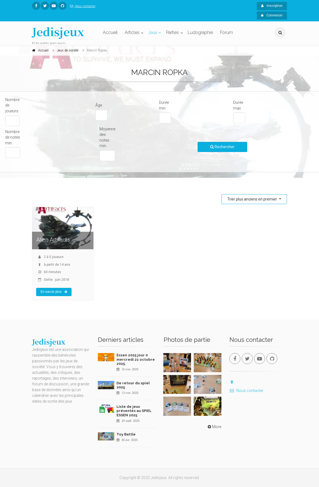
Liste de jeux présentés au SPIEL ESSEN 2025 (134, 411)
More (214, 427)
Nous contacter (81, 6)
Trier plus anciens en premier (252, 199)
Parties (172, 32)
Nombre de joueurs (12, 105)
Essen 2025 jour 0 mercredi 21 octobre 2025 (135, 359)
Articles (132, 32)
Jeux (152, 32)
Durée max (238, 105)
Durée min (164, 105)
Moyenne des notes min (107, 137)
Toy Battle (126, 434)
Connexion (272, 15)
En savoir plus (54, 292)
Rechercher (222, 147)
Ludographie (200, 32)
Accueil (110, 32)
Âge (98, 105)
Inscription (272, 6)
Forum (226, 32)
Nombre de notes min (12, 137)
